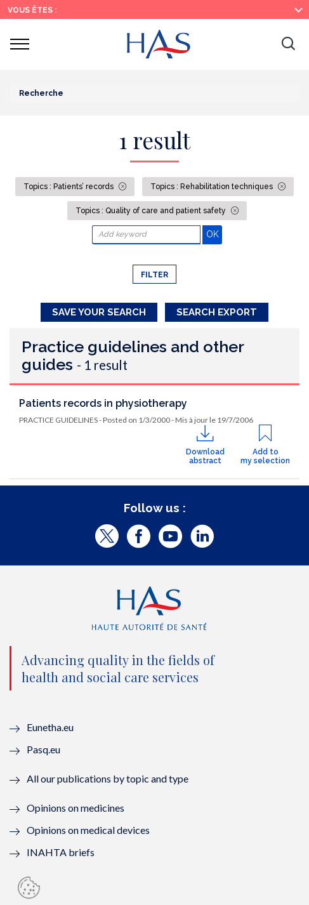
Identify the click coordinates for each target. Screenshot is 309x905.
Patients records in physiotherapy (103, 403)
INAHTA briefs (61, 852)
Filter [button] (154, 274)
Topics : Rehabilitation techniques (212, 186)
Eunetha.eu (50, 727)
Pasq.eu (43, 749)
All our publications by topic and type (107, 778)
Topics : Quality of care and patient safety (152, 210)
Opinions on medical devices (88, 830)
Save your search (99, 312)
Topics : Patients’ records (69, 186)
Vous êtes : (32, 10)
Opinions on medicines (75, 808)
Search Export (216, 312)
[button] (288, 44)
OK (214, 233)
